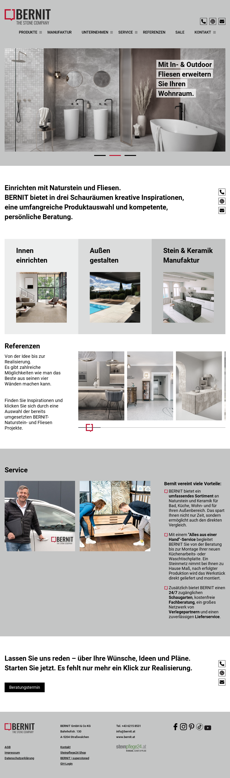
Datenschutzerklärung (19, 758)
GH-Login (66, 763)
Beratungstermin (24, 687)
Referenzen (154, 32)
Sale (179, 32)
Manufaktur (59, 32)
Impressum (12, 752)
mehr (41, 286)
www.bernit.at (125, 737)
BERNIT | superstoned (74, 758)
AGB (8, 747)
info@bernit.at (125, 731)
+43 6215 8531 (131, 726)
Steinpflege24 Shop (73, 752)
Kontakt (65, 747)
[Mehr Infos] (101, 385)
